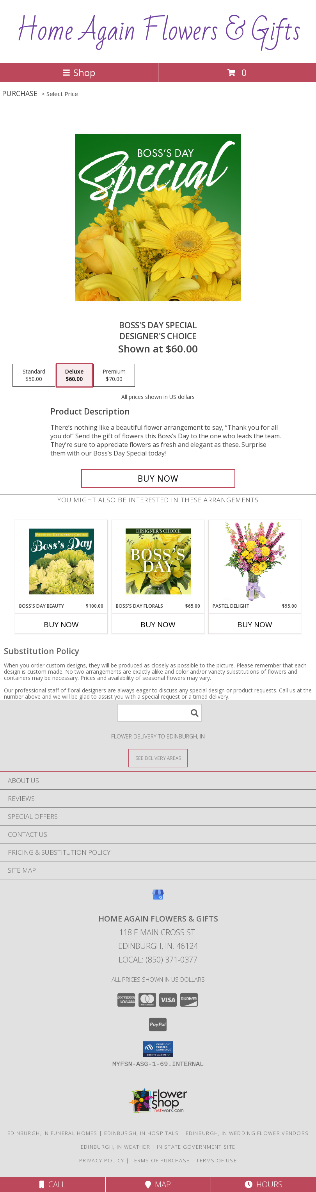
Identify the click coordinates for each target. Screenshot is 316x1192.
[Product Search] (159, 713)
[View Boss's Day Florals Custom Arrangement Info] (158, 561)
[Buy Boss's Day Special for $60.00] (158, 478)
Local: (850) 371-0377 (158, 959)
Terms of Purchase (160, 1160)
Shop (78, 72)
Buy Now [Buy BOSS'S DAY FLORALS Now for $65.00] (158, 624)
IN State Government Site (196, 1146)
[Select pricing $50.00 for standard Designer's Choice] (34, 375)
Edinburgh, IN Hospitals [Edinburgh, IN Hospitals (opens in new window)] (141, 1133)
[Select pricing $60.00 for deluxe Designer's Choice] (74, 375)
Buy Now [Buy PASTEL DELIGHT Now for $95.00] (254, 624)
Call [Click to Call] (52, 1184)
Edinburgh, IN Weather (115, 1146)
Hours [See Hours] (263, 1184)
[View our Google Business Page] (158, 898)
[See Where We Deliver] (158, 757)
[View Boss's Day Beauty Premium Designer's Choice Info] (61, 561)
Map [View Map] (158, 1184)
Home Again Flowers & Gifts (158, 31)
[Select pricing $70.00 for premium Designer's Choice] (114, 375)
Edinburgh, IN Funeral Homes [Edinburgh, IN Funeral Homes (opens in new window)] (52, 1133)
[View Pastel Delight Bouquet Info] (255, 561)
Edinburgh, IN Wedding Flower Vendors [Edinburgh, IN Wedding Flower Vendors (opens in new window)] (247, 1133)
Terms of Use (216, 1160)
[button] (158, 1049)
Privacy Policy (101, 1160)
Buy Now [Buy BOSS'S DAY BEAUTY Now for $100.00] (61, 624)
